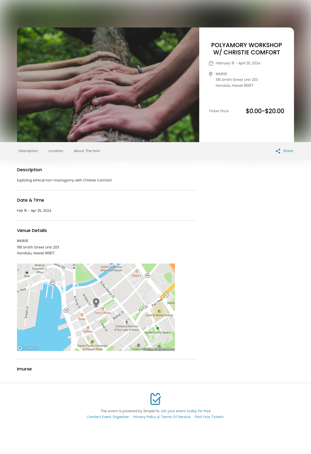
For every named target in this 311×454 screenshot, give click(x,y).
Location (56, 150)
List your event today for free (186, 411)
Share (284, 151)
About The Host (87, 150)
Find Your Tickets (209, 416)
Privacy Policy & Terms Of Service (161, 416)
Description (28, 150)
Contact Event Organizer (108, 416)
